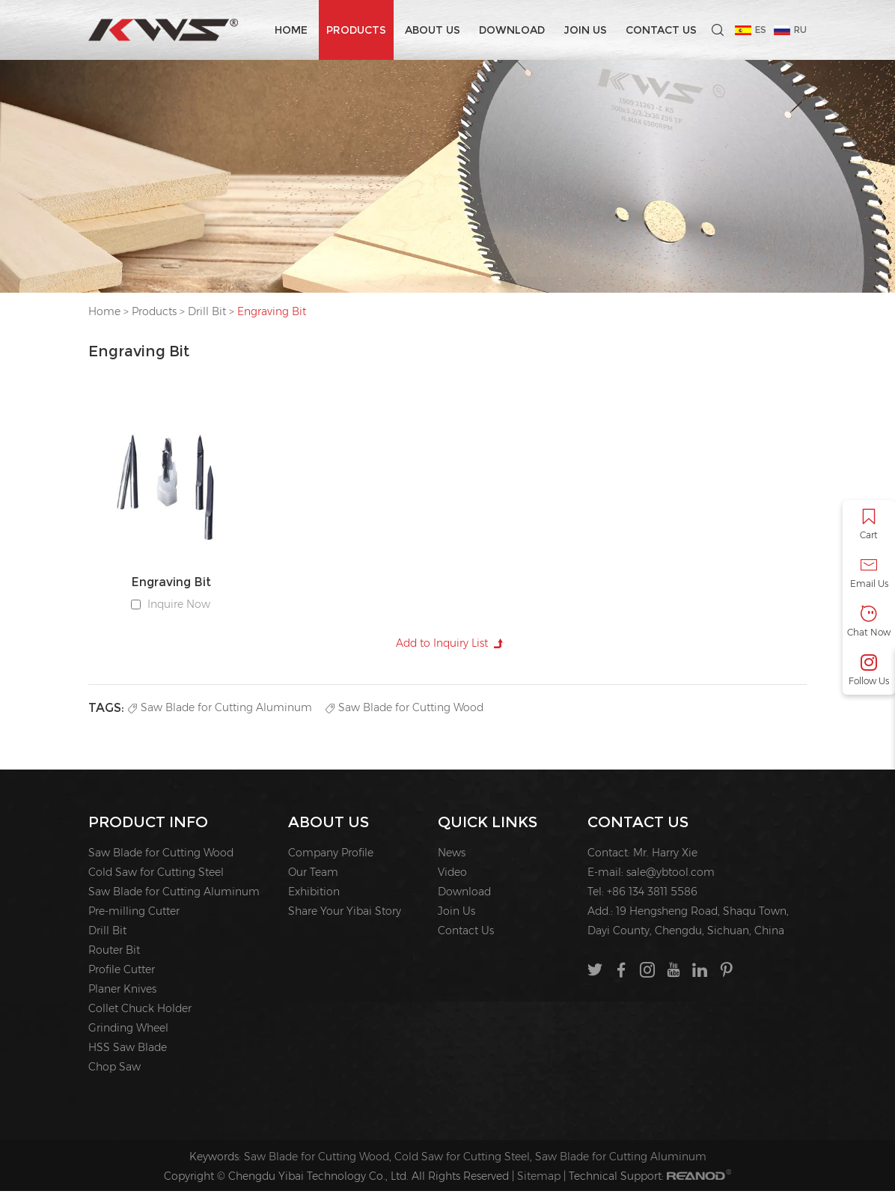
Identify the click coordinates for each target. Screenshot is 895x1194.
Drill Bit (207, 311)
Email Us (869, 573)
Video (452, 875)
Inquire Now (178, 605)
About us (432, 30)
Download (512, 30)
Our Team (313, 875)
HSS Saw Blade (127, 1050)
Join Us (585, 30)
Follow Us (869, 670)
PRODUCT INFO (148, 825)
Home (291, 30)
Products (356, 30)
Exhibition (314, 894)
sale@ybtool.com (670, 875)
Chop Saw (114, 1069)
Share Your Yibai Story (344, 914)
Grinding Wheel (128, 1031)
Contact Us (661, 30)
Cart (869, 524)
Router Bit (114, 953)
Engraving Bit (271, 311)
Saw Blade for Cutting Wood (404, 709)
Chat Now (869, 622)
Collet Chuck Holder (140, 1011)
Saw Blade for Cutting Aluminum (220, 709)
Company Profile (330, 855)
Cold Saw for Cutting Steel (156, 875)
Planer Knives (122, 992)
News (451, 855)
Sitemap (538, 1179)
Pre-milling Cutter (134, 914)
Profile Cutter (121, 972)
